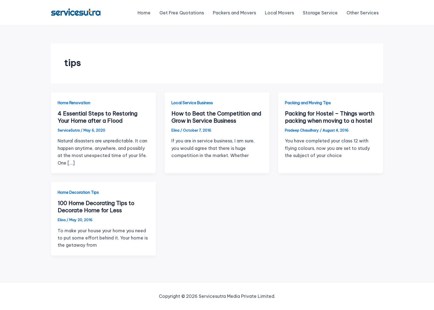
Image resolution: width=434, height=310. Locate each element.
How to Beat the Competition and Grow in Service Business (216, 117)
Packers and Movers (234, 12)
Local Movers (279, 12)
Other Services (363, 12)
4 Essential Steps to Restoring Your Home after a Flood (97, 117)
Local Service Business (192, 102)
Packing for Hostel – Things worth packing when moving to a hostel (329, 117)
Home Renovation (74, 102)
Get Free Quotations (181, 12)
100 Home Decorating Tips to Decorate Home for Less (96, 207)
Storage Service (320, 12)
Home (144, 12)
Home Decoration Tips (78, 192)
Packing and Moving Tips (308, 102)
